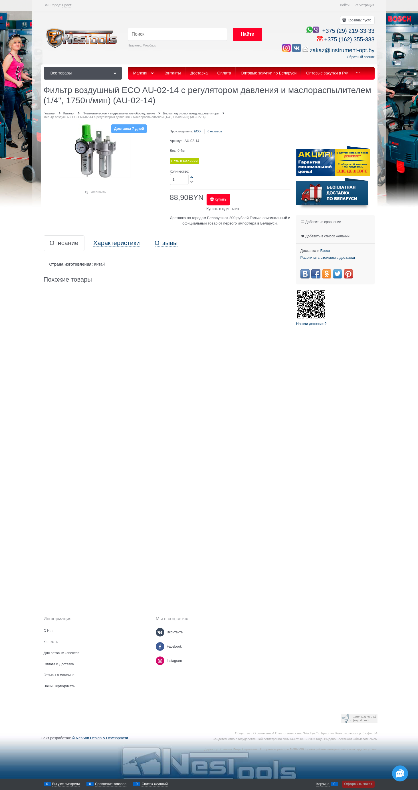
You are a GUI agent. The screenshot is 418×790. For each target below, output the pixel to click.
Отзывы (166, 243)
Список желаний (154, 784)
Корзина (323, 784)
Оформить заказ (358, 784)
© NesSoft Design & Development (100, 738)
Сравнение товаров (110, 784)
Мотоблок (149, 45)
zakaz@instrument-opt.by (342, 50)
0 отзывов (214, 131)
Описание (64, 243)
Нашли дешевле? (311, 324)
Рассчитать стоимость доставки (327, 257)
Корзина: (359, 20)
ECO (197, 131)
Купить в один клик (223, 209)
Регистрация (364, 5)
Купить (221, 199)
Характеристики (116, 243)
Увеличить (98, 192)
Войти (345, 5)
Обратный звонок (360, 57)
